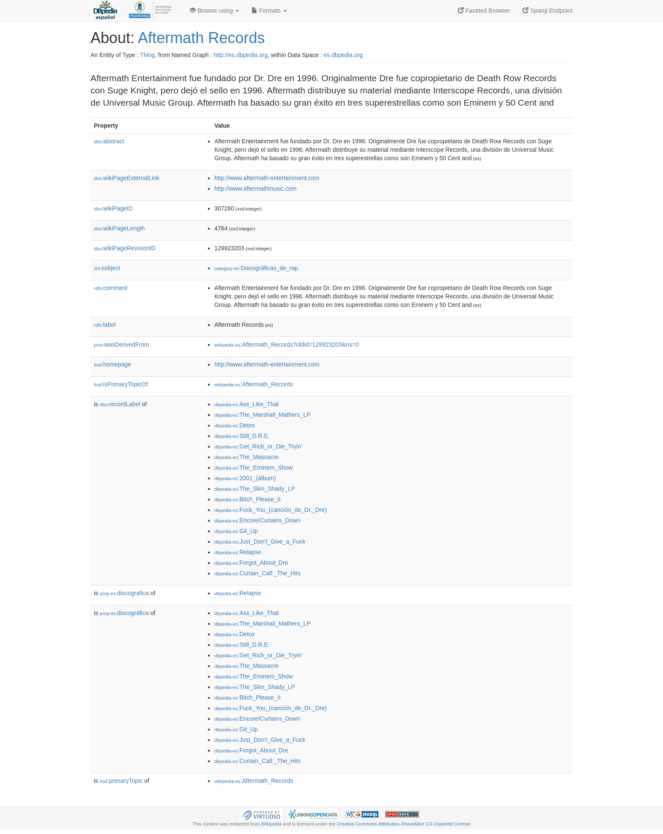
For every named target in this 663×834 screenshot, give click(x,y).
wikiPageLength (119, 228)
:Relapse (237, 552)
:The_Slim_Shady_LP (254, 488)
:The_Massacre (246, 457)
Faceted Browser (484, 10)
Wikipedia (271, 823)
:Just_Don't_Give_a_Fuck (259, 541)
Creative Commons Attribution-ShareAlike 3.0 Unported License (403, 823)
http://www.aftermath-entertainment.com (266, 178)
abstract (109, 141)
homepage (112, 364)
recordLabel (120, 404)
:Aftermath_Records (253, 384)
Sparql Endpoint (548, 10)
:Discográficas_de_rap (256, 268)
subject (107, 268)
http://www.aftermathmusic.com (255, 188)
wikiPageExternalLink (126, 178)
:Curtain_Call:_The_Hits (257, 573)
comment (110, 287)
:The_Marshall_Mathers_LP (262, 414)
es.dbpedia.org (343, 55)
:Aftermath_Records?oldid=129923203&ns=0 (286, 344)
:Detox (234, 425)
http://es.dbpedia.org (241, 55)
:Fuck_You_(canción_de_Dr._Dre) (270, 509)
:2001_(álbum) (245, 478)
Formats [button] (269, 10)
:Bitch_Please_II (247, 499)
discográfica (124, 613)
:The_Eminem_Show (253, 467)
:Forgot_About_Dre (251, 562)
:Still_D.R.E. (242, 435)
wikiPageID (113, 208)
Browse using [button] (214, 10)
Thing (147, 55)
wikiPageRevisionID (125, 248)
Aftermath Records (201, 37)
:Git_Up (236, 531)
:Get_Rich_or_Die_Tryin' (258, 446)
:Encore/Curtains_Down (257, 520)
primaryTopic (121, 780)
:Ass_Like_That (246, 404)
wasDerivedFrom (121, 344)
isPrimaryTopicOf (121, 384)
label (104, 324)
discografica (124, 593)
